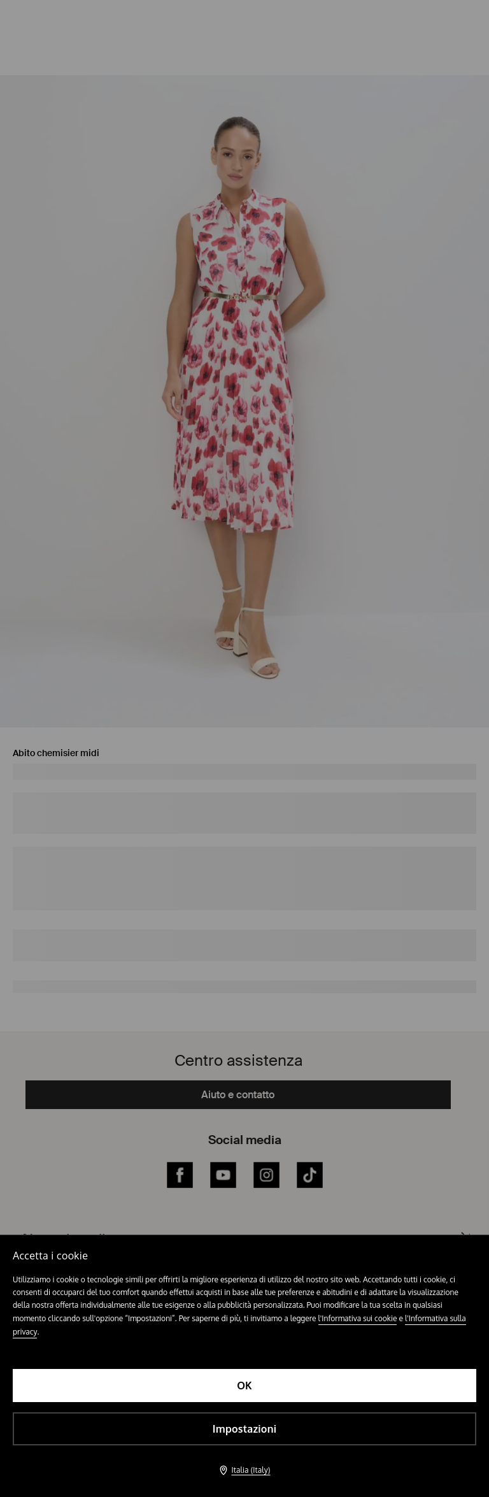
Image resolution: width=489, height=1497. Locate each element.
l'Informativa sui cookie (357, 1318)
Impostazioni (244, 1428)
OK (244, 1385)
